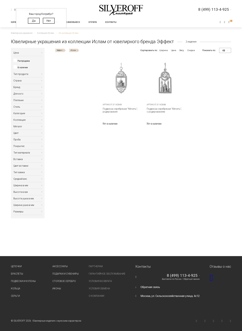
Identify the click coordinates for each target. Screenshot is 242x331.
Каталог (15, 22)
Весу (181, 50)
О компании (96, 296)
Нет (48, 20)
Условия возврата (100, 281)
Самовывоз (73, 22)
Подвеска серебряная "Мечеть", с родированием (164, 110)
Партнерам (96, 266)
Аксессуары (60, 266)
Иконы (56, 288)
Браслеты (17, 273)
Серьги (15, 296)
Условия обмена (99, 288)
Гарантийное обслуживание (107, 273)
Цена (173, 50)
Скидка (191, 50)
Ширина (163, 50)
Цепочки (16, 266)
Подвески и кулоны (23, 281)
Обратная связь (150, 287)
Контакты (110, 22)
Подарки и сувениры (65, 273)
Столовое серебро (64, 281)
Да (33, 20)
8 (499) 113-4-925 (182, 276)
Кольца (15, 288)
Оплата (92, 22)
